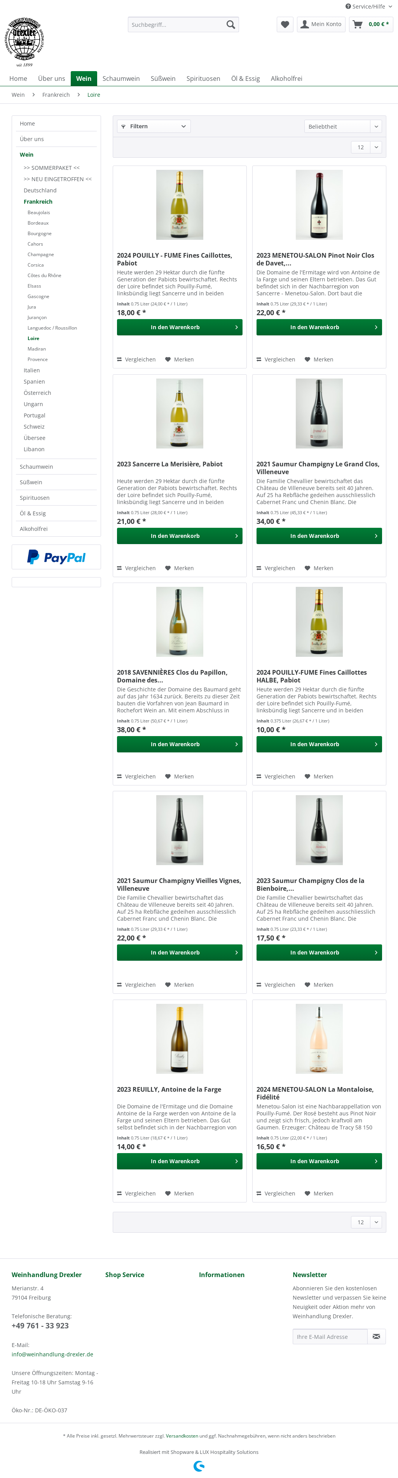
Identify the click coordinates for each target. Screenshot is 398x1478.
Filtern (134, 126)
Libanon (34, 449)
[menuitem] (183, 28)
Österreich (37, 392)
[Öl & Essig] (245, 78)
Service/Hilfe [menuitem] (366, 6)
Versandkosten (182, 1436)
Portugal (34, 415)
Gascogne (38, 296)
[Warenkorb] (371, 24)
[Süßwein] (163, 78)
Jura (32, 307)
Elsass (34, 286)
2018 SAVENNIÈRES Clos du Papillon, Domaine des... (172, 676)
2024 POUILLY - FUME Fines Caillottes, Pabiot (174, 259)
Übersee (34, 437)
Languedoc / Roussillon (52, 328)
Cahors (35, 244)
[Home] (18, 78)
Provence (38, 359)
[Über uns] (52, 78)
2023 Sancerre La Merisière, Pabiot (170, 464)
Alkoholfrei (34, 528)
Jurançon (37, 317)
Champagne (41, 254)
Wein (26, 154)
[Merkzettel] (285, 24)
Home (27, 123)
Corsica (36, 265)
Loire (33, 338)
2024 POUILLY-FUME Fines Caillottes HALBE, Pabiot (312, 676)
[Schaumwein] (121, 78)
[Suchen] (231, 24)
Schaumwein (36, 466)
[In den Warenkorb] (180, 327)
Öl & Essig (33, 513)
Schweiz (34, 426)
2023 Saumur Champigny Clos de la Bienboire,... (311, 884)
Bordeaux (38, 223)
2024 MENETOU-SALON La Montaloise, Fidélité (315, 1093)
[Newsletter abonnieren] (376, 1336)
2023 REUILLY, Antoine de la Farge (169, 1089)
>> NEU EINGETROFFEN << (58, 179)
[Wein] (84, 78)
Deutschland (40, 190)
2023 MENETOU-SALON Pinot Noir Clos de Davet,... (315, 259)
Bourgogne (40, 233)
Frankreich (38, 201)
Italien (32, 370)
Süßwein (31, 482)
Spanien (34, 381)
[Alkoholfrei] (286, 78)
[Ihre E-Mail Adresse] (330, 1336)
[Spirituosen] (203, 78)
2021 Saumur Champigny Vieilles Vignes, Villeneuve (179, 884)
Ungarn (33, 404)
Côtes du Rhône (44, 275)
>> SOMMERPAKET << (52, 167)
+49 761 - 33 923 (40, 1326)
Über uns (32, 139)
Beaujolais (39, 212)
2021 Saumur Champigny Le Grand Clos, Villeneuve (318, 468)
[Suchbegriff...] (183, 24)
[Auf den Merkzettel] (179, 359)
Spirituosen (35, 497)
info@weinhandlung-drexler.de (52, 1354)
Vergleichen (136, 359)
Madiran (37, 349)
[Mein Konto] (321, 24)
